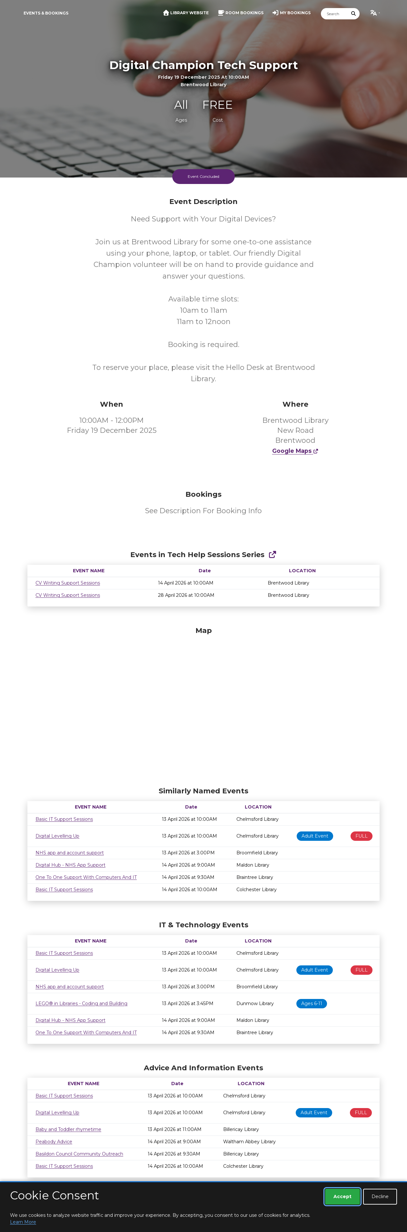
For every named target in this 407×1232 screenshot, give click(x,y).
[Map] (203, 704)
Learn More (23, 1222)
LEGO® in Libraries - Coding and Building (81, 1003)
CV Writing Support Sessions (67, 583)
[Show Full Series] (272, 554)
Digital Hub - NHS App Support (70, 865)
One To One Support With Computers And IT (86, 877)
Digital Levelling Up (57, 836)
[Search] (334, 13)
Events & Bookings (46, 13)
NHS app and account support (69, 853)
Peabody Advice (53, 1142)
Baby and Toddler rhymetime (68, 1129)
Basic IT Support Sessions (64, 819)
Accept (342, 1196)
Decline (380, 1196)
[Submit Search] (354, 13)
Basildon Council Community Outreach (79, 1154)
